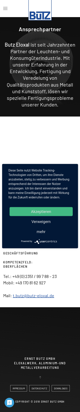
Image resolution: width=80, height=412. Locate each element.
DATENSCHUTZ (39, 388)
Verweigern (41, 221)
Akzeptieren (41, 211)
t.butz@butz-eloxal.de (33, 295)
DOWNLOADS (60, 388)
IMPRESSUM (19, 388)
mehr (41, 231)
